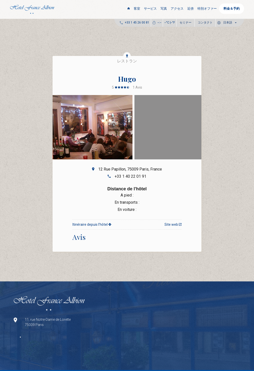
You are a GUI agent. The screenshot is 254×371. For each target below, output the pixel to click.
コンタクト (205, 22)
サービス (150, 8)
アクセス (177, 8)
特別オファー (207, 8)
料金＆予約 (231, 8)
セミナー (185, 22)
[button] (228, 22)
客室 (137, 8)
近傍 (190, 8)
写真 (163, 8)
